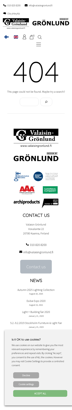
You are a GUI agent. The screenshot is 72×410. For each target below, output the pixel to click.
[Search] (46, 102)
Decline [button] (26, 375)
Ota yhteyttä (13, 13)
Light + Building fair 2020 (36, 312)
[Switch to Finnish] (6, 37)
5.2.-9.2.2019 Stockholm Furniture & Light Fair (36, 323)
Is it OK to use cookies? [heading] (26, 339)
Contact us (36, 266)
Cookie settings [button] (26, 384)
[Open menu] (38, 44)
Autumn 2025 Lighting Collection (36, 290)
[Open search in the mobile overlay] (39, 37)
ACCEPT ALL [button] (40, 393)
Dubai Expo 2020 (36, 301)
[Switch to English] (16, 37)
